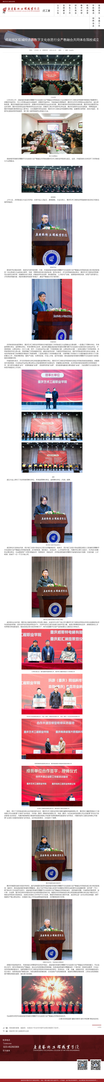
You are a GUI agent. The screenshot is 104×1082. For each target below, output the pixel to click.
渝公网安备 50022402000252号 (87, 1080)
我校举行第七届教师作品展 (19, 1031)
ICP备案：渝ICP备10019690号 (68, 1080)
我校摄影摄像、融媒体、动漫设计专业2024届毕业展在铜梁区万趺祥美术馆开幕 (34, 1028)
